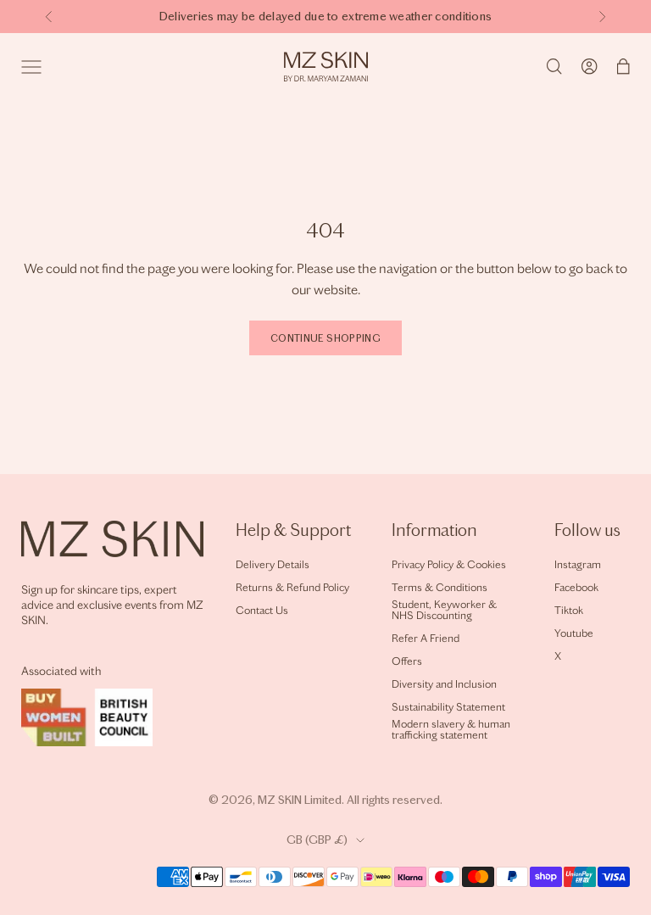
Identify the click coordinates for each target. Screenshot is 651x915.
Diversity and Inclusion (444, 683)
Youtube (573, 633)
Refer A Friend (425, 638)
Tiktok (568, 610)
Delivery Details (272, 564)
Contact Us (262, 610)
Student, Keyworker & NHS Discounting (444, 610)
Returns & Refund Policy (292, 587)
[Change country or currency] (325, 840)
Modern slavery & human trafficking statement (451, 729)
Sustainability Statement (448, 706)
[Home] (326, 66)
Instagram (577, 564)
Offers (407, 661)
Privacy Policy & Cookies (449, 564)
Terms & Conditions (439, 587)
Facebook (576, 587)
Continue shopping (325, 338)
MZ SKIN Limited (300, 800)
